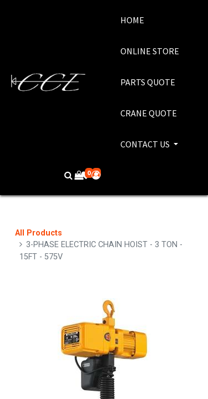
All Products (38, 233)
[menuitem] (149, 19)
